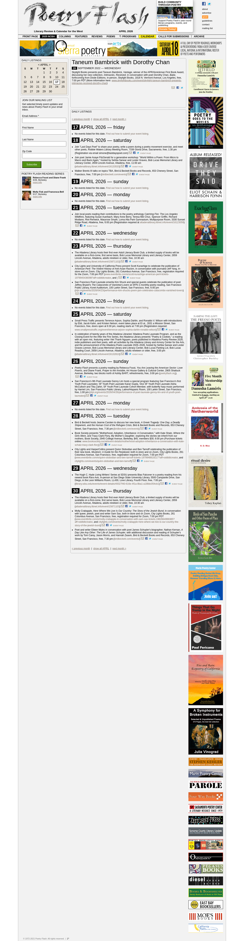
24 (56, 86)
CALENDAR (147, 36)
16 (50, 81)
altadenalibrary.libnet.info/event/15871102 (97, 261)
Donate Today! (167, 29)
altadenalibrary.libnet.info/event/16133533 (97, 166)
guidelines (207, 21)
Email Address (30, 116)
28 (37, 91)
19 (25, 86)
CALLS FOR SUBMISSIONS (173, 36)
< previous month (81, 119)
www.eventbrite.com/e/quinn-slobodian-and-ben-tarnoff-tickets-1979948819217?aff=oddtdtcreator (127, 457)
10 (56, 77)
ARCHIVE (199, 36)
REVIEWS (97, 36)
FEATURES (81, 36)
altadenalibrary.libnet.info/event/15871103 (97, 506)
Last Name (28, 139)
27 (31, 91)
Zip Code (27, 151)
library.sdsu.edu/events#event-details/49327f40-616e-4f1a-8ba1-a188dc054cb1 (117, 483)
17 (56, 81)
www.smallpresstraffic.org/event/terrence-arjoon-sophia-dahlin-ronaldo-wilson (115, 329)
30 (50, 91)
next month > (119, 119)
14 (37, 81)
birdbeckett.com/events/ (126, 538)
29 (44, 91)
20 (31, 86)
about (205, 9)
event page (145, 153)
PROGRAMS (127, 36)
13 (31, 81)
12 (25, 81)
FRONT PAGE (30, 36)
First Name (28, 127)
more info (37, 182)
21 (37, 86)
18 (63, 81)
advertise (206, 13)
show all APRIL (101, 119)
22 (44, 86)
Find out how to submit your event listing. (127, 133)
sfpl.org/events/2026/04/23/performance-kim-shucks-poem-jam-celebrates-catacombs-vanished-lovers (129, 290)
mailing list (207, 28)
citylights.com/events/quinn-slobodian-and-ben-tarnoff (103, 461)
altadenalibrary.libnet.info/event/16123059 (162, 222)
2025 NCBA (48, 36)
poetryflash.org (168, 373)
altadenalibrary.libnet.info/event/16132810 (97, 354)
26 (25, 91)
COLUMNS (65, 36)
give (205, 17)
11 (63, 77)
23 (50, 86)
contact (205, 24)
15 (44, 81)
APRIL (44, 64)
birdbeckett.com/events (114, 174)
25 (63, 86)
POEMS (111, 36)
